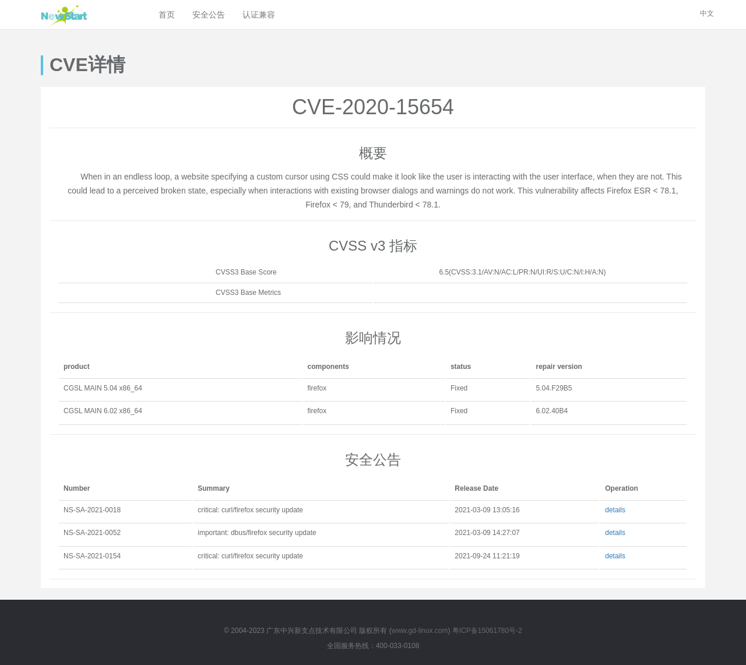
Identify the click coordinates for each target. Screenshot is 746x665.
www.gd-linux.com (420, 631)
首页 (167, 14)
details (615, 510)
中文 (707, 13)
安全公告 (208, 14)
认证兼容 (258, 14)
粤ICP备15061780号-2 (487, 631)
